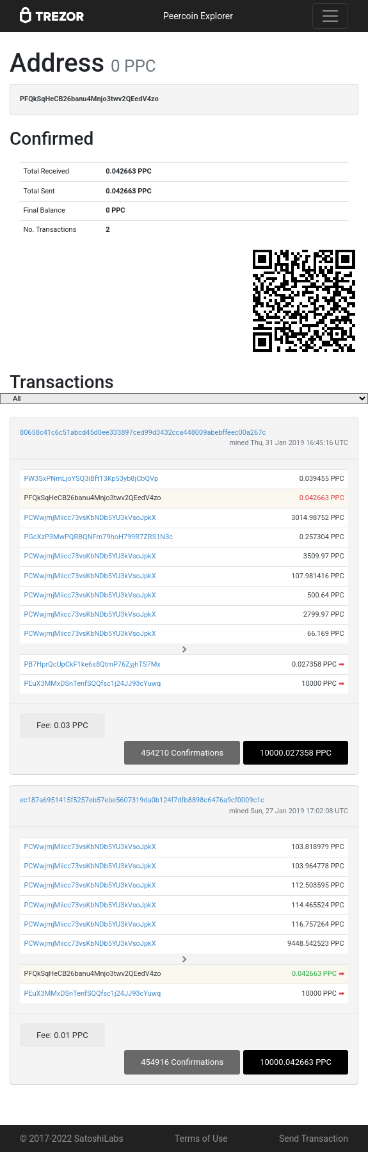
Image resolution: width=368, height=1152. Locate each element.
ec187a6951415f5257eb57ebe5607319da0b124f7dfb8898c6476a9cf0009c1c (142, 800)
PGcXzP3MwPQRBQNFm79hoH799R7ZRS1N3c (98, 537)
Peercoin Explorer (198, 16)
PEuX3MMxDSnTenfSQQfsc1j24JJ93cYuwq (92, 683)
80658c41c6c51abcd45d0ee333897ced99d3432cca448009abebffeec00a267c (143, 432)
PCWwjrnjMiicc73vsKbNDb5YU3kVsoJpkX (90, 518)
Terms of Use (201, 1138)
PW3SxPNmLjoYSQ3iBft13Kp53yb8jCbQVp (91, 479)
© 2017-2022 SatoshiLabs (72, 1138)
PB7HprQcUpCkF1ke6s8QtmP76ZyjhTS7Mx (92, 664)
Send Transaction (313, 1138)
